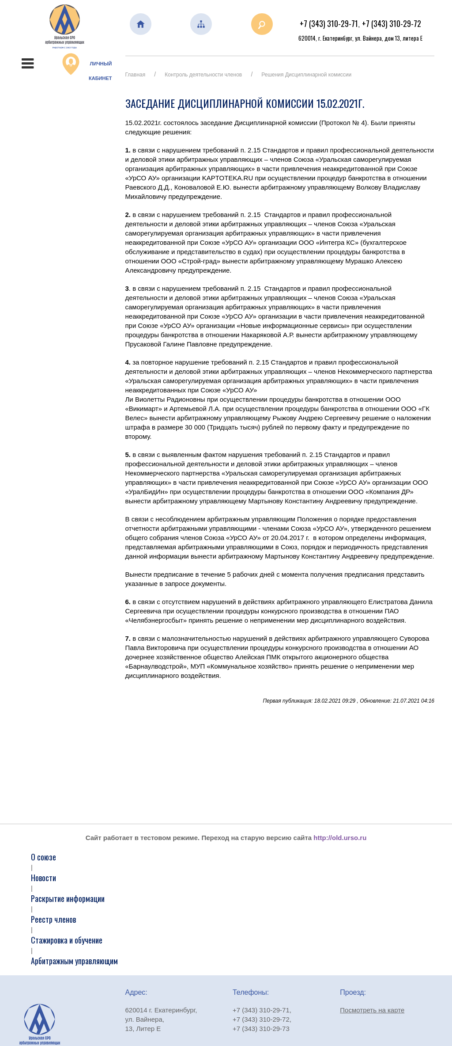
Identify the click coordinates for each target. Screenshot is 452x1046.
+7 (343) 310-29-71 (329, 23)
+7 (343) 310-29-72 (391, 23)
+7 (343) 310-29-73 (261, 1028)
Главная (135, 75)
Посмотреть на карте (372, 1010)
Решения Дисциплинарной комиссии (306, 75)
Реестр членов (53, 919)
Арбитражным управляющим (74, 960)
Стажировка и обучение (66, 940)
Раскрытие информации (68, 898)
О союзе (43, 857)
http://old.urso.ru (339, 837)
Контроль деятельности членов (203, 75)
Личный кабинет (87, 67)
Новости (43, 877)
